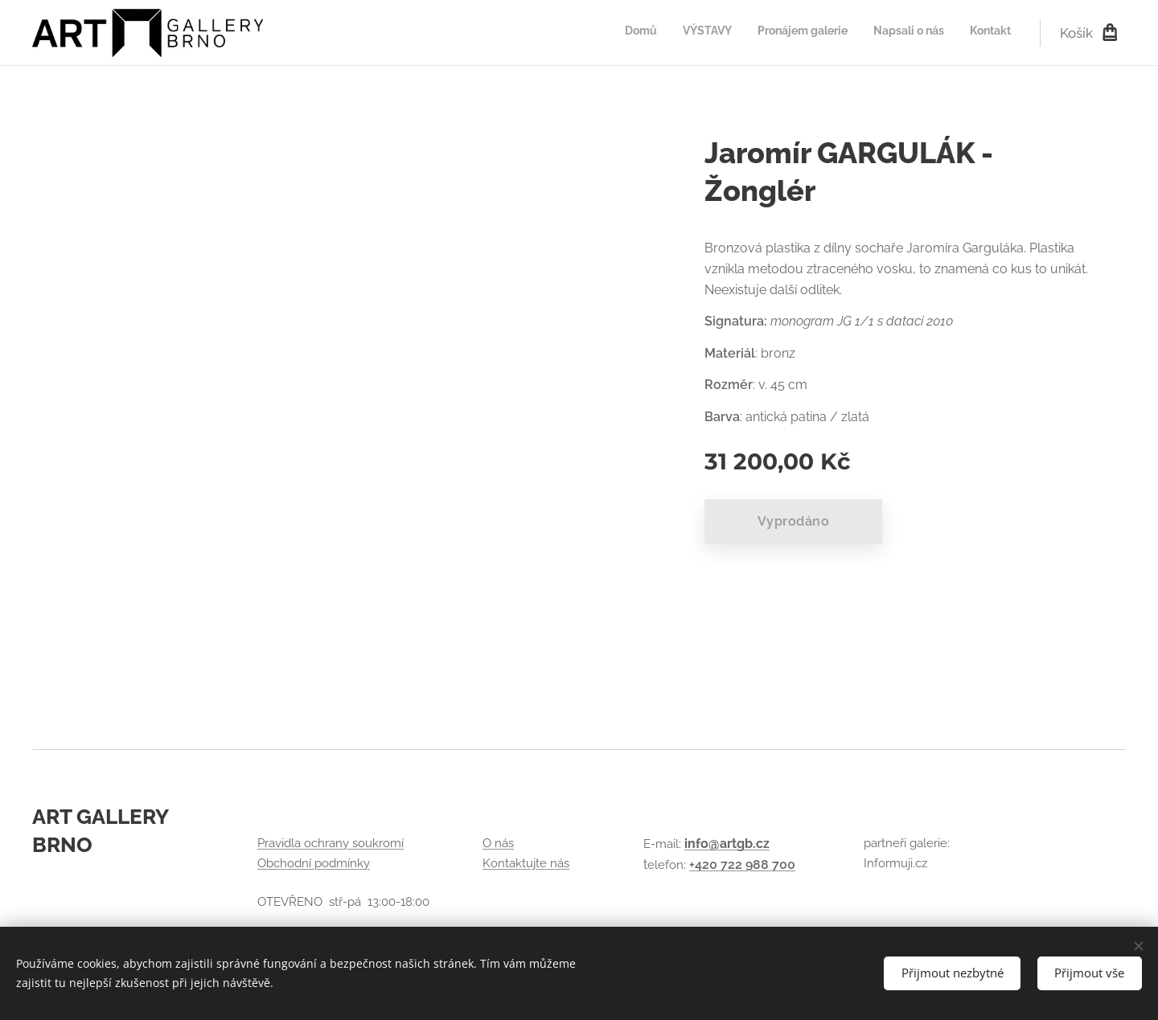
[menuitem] (912, 33)
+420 (705, 864)
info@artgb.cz (727, 843)
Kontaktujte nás (525, 863)
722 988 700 (758, 864)
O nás (498, 843)
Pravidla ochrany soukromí (330, 843)
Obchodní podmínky (313, 863)
